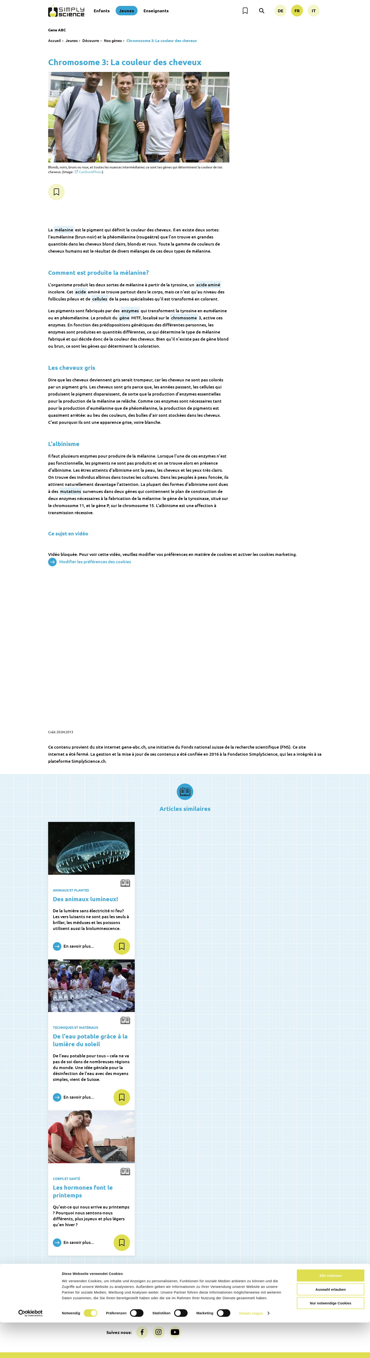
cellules (99, 298)
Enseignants (156, 10)
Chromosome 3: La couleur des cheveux (161, 40)
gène (124, 317)
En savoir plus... (73, 946)
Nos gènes (113, 40)
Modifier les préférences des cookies (89, 562)
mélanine (64, 229)
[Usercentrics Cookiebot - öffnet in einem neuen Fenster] (30, 1348)
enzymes (130, 310)
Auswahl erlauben (330, 1325)
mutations (70, 491)
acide (80, 291)
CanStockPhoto (90, 172)
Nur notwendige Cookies (330, 1339)
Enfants (102, 10)
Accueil (54, 40)
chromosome (184, 317)
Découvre (90, 40)
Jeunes (126, 10)
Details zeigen (251, 1349)
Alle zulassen (330, 1311)
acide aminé (208, 284)
